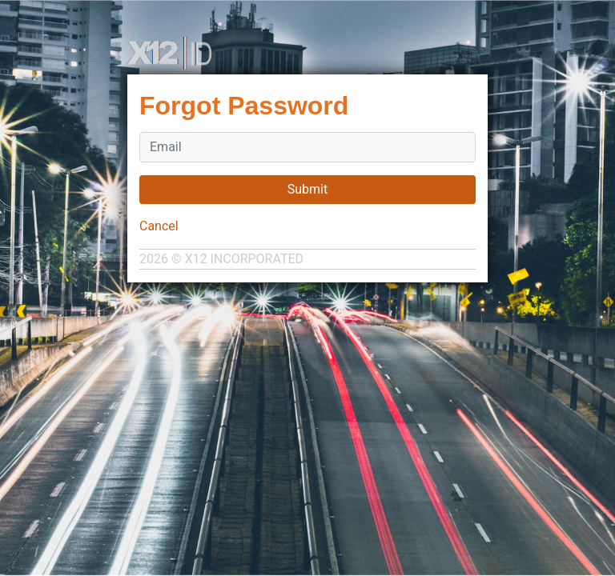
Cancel (159, 226)
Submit (307, 189)
